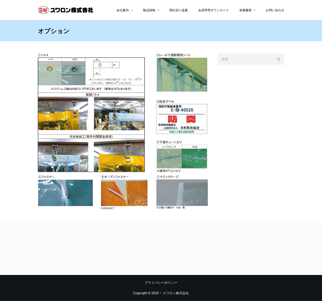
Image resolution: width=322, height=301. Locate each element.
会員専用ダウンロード (213, 10)
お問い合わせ (275, 10)
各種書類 (248, 10)
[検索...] (245, 59)
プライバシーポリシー (161, 283)
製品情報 (152, 10)
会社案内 (125, 10)
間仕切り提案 (178, 10)
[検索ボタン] (278, 59)
